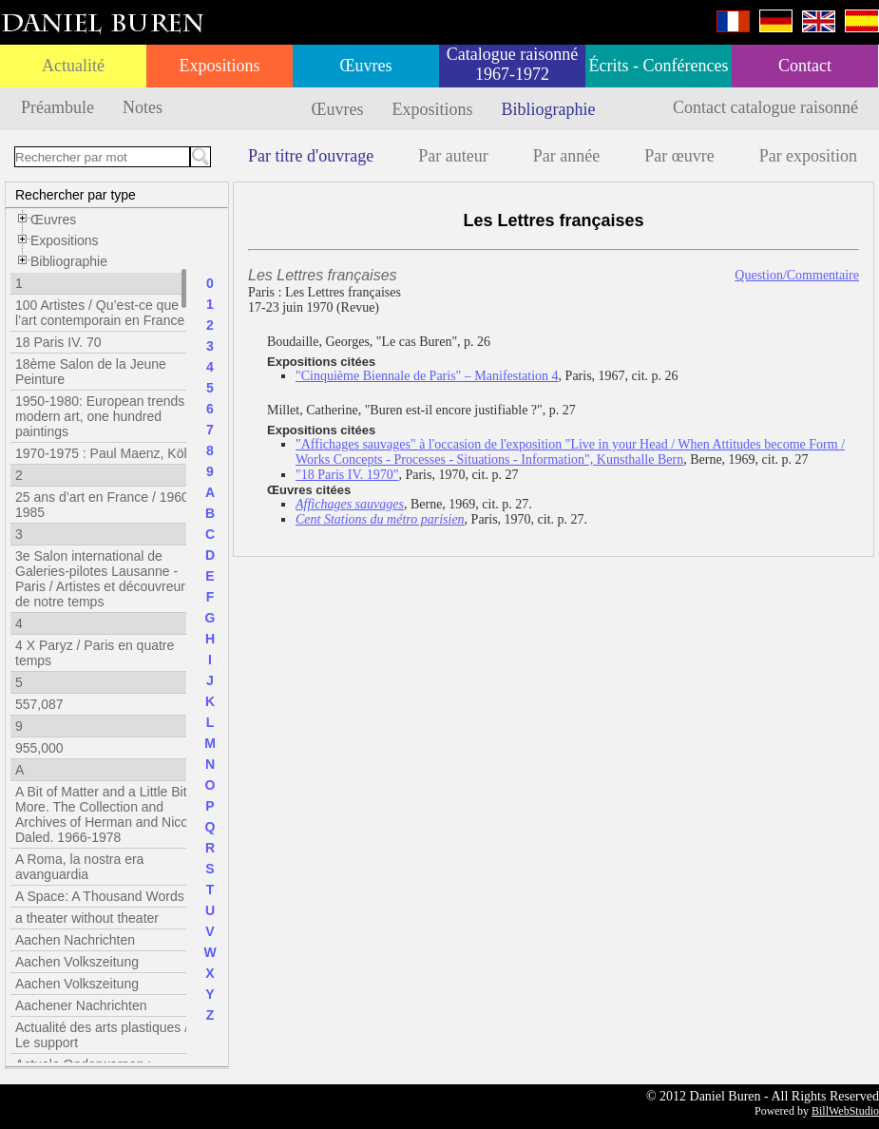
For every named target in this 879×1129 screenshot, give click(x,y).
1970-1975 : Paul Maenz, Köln (104, 453)
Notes (142, 107)
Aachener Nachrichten (81, 1005)
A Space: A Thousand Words (99, 896)
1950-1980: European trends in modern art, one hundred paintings (107, 416)
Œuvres (366, 65)
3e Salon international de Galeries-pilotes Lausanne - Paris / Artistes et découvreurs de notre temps (103, 578)
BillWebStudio (845, 1111)
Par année (566, 155)
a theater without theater (87, 918)
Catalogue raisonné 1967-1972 (512, 64)
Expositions (219, 65)
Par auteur (452, 155)
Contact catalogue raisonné (765, 107)
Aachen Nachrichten (75, 939)
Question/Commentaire (797, 275)
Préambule (57, 107)
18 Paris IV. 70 (58, 342)
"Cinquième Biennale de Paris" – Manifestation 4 (427, 376)
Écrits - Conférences (659, 65)
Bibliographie (549, 109)
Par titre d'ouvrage (310, 155)
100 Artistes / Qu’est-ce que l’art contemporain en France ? (105, 312)
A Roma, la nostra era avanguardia (79, 867)
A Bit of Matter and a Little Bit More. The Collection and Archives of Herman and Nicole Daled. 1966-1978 (107, 814)
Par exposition (808, 155)
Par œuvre (679, 155)
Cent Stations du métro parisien (380, 519)
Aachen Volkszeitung (77, 961)
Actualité (73, 65)
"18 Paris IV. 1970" (347, 475)
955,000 (39, 748)
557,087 (39, 704)
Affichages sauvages (350, 504)
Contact (804, 65)
